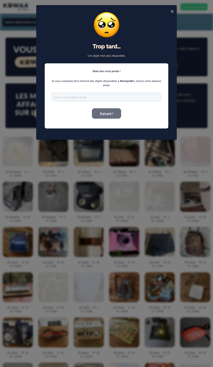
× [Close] (172, 11)
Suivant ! (106, 113)
